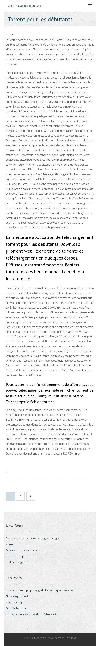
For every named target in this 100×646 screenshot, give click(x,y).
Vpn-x (9, 544)
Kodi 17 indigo (14, 602)
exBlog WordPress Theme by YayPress (54, 637)
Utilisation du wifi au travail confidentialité (31, 614)
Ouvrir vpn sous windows (21, 550)
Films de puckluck (17, 596)
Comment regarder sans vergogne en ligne (33, 538)
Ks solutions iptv (16, 556)
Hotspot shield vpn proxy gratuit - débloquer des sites (40, 590)
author (9, 34)
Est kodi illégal (15, 562)
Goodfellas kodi (16, 608)
